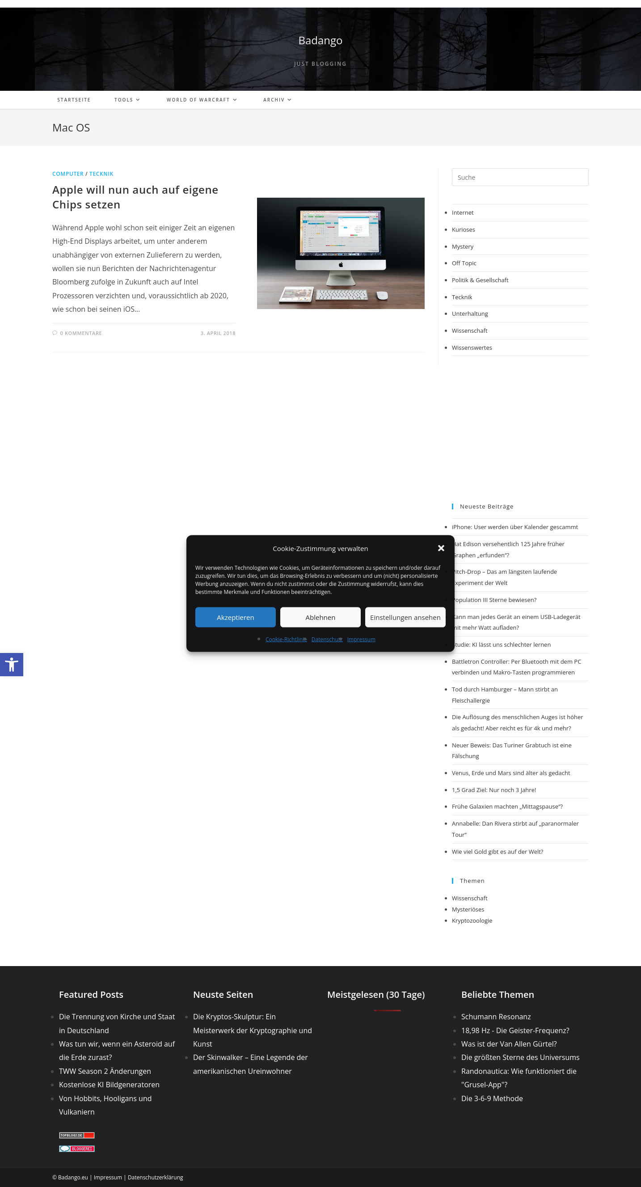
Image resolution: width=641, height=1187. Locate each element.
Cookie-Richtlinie (286, 639)
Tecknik (101, 174)
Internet (463, 212)
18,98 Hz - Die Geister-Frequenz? (515, 1030)
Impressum (361, 639)
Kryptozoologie (472, 920)
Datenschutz (327, 639)
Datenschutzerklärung (155, 1177)
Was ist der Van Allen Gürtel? (509, 1044)
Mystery (462, 246)
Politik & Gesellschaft (480, 280)
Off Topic (464, 263)
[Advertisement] (520, 430)
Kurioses (463, 229)
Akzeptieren (235, 617)
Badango (320, 40)
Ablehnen (321, 617)
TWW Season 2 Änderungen (105, 1071)
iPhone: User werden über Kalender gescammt (515, 527)
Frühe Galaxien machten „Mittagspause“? (507, 806)
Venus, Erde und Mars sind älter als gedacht (511, 773)
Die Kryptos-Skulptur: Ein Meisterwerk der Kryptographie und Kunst (252, 1030)
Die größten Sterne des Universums (520, 1057)
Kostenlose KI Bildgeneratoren (109, 1084)
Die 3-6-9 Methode (492, 1098)
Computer (68, 174)
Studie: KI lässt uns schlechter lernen (501, 644)
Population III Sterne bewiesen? (494, 600)
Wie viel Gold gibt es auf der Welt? (497, 852)
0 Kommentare (81, 333)
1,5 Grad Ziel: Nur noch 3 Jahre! (494, 790)
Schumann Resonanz (496, 1017)
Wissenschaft (470, 330)
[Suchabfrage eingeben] (520, 177)
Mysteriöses (468, 909)
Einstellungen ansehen (405, 617)
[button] (11, 664)
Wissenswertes (472, 347)
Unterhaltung (470, 313)
